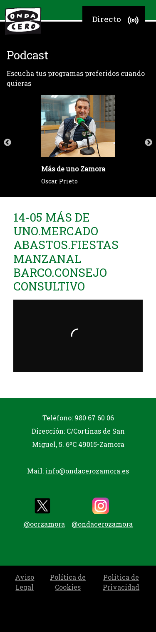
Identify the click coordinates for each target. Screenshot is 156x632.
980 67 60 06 (94, 417)
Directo (116, 20)
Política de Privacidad (121, 582)
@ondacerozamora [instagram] (102, 513)
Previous (7, 143)
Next (148, 143)
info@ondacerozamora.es (87, 470)
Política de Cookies (68, 582)
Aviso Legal (24, 582)
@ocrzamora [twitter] (44, 513)
